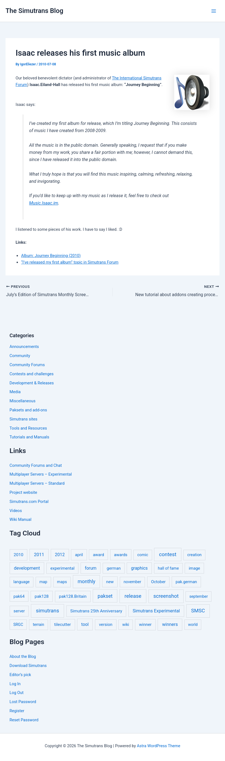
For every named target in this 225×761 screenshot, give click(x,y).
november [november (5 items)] (132, 582)
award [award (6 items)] (98, 554)
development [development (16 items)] (27, 568)
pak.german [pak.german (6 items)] (186, 581)
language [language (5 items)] (22, 582)
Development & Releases (32, 382)
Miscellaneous (23, 400)
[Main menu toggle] (213, 11)
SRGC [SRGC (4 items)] (18, 624)
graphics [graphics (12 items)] (139, 568)
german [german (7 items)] (114, 568)
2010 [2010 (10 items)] (18, 554)
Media (15, 391)
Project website (23, 492)
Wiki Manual (20, 519)
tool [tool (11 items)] (85, 624)
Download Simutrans (28, 665)
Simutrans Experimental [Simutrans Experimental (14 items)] (156, 610)
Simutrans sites (24, 419)
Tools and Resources (28, 428)
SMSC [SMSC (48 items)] (198, 611)
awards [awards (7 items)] (120, 554)
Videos (16, 510)
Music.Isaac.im (43, 203)
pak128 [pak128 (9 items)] (42, 596)
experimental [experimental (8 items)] (63, 568)
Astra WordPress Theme (158, 745)
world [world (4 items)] (193, 624)
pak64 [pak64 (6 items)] (19, 596)
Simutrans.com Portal (29, 501)
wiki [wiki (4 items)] (125, 624)
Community (20, 355)
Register (17, 710)
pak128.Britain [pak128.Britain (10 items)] (73, 596)
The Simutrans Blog (34, 11)
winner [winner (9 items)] (145, 624)
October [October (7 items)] (158, 581)
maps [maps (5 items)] (62, 582)
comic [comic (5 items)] (142, 555)
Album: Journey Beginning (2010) (51, 255)
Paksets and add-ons (28, 410)
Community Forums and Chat (36, 465)
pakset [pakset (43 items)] (104, 596)
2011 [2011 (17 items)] (39, 554)
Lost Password (23, 701)
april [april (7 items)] (79, 554)
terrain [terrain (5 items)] (38, 624)
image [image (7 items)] (194, 568)
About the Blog (23, 656)
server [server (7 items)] (19, 611)
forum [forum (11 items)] (90, 568)
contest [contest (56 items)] (167, 554)
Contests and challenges (32, 373)
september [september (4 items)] (198, 596)
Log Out (17, 692)
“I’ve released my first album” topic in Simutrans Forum (69, 262)
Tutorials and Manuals (29, 437)
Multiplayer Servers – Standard (37, 483)
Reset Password (24, 719)
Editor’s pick (20, 674)
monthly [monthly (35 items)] (86, 581)
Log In (15, 683)
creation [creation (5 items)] (194, 555)
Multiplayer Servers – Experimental (41, 474)
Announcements (24, 346)
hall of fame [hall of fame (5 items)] (168, 568)
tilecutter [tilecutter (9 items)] (62, 624)
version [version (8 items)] (105, 624)
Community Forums (27, 364)
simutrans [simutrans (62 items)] (47, 610)
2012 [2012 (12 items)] (60, 554)
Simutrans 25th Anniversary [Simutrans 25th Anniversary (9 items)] (96, 611)
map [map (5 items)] (43, 582)
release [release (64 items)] (133, 596)
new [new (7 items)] (109, 581)
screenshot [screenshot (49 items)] (166, 596)
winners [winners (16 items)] (170, 624)
